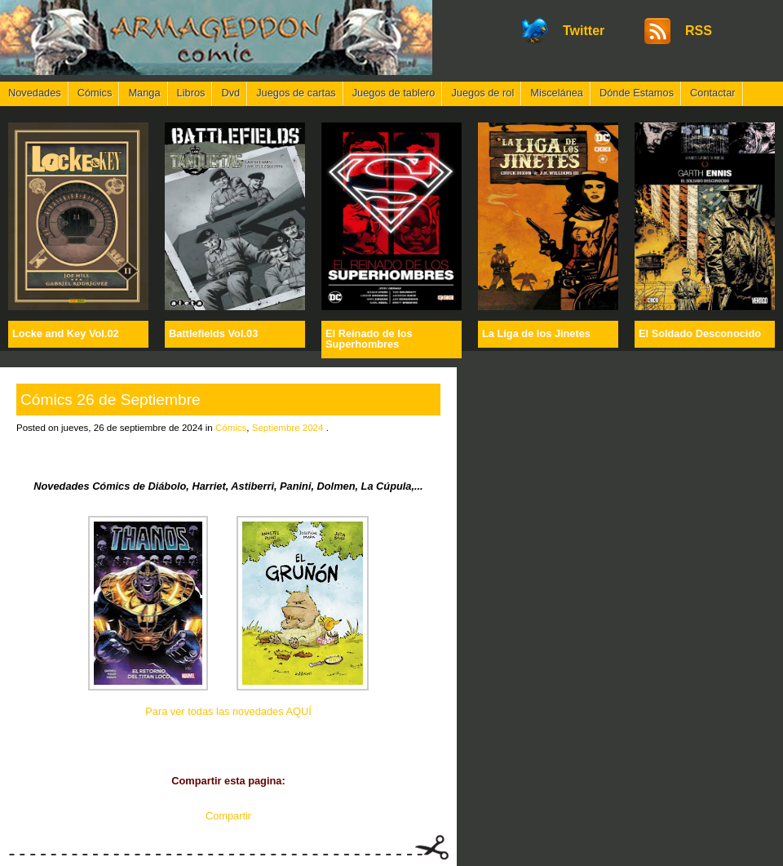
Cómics (95, 93)
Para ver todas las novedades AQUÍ (228, 711)
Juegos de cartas (295, 93)
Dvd (230, 93)
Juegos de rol (482, 93)
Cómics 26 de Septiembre (110, 399)
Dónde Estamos (636, 93)
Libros (191, 93)
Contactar (712, 93)
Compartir (228, 816)
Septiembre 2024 (288, 428)
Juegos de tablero (394, 93)
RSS (698, 31)
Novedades (34, 93)
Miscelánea (556, 93)
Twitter (583, 31)
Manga (144, 93)
